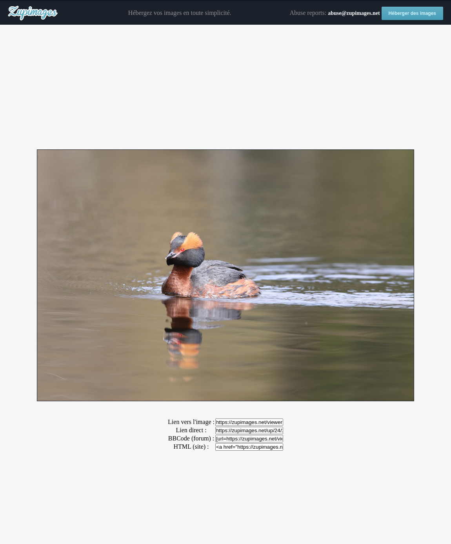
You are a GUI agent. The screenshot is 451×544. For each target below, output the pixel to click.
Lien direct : (191, 430)
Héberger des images (412, 13)
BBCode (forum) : (191, 438)
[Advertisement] (225, 87)
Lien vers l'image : (191, 421)
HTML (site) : (191, 446)
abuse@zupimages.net (354, 13)
